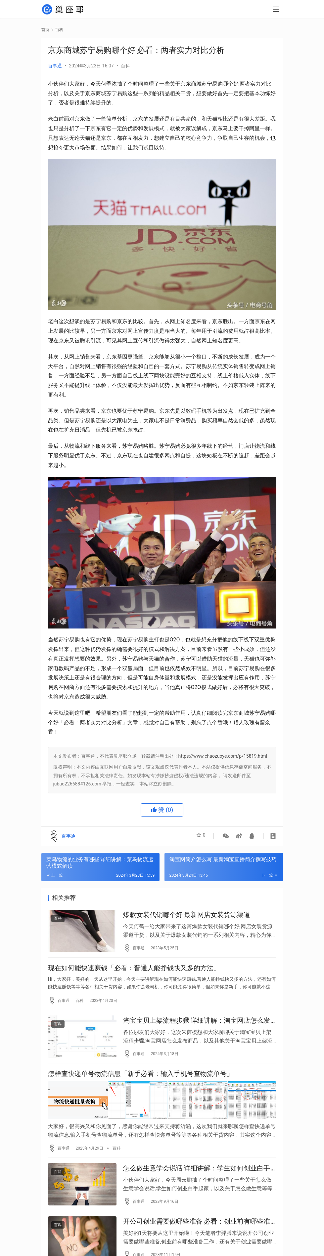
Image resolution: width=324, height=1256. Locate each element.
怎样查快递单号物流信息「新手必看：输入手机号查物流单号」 (140, 1083)
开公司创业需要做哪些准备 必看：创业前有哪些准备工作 (196, 1233)
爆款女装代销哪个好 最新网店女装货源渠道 (187, 916)
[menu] (276, 11)
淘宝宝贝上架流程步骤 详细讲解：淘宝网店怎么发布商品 (196, 1027)
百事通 (55, 65)
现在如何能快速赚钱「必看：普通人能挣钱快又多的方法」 (134, 972)
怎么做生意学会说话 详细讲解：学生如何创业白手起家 (196, 1177)
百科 (125, 65)
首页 (45, 29)
